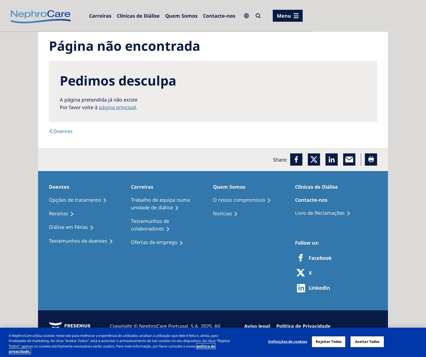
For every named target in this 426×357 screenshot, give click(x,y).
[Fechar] (417, 341)
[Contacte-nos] (219, 16)
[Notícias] (228, 214)
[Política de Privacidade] (306, 326)
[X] (306, 273)
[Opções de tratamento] (80, 200)
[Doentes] (61, 131)
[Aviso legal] (259, 326)
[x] (314, 159)
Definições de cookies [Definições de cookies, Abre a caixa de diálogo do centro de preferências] (287, 341)
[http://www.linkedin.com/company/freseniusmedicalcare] (315, 288)
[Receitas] (64, 214)
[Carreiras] (100, 16)
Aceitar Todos (367, 341)
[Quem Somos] (181, 16)
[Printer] (371, 159)
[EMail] (349, 159)
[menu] (288, 16)
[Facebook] (296, 159)
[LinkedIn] (331, 159)
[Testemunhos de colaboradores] (172, 225)
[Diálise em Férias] (74, 227)
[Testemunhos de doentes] (83, 241)
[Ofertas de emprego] (159, 242)
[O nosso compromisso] (244, 200)
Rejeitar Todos (329, 341)
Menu (284, 15)
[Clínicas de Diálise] (138, 16)
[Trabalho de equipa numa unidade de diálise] (172, 204)
